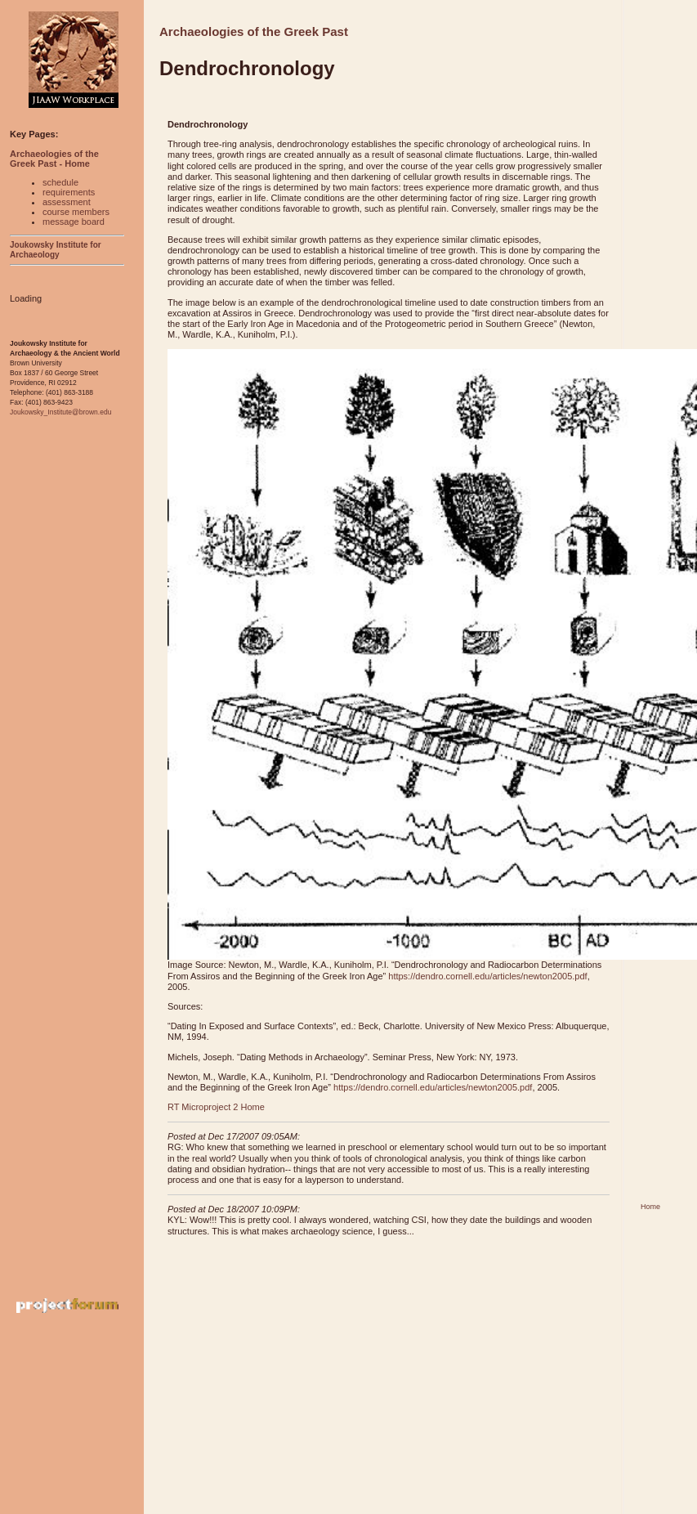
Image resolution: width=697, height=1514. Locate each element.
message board (73, 221)
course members (75, 212)
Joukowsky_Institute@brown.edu (60, 412)
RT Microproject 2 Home (216, 1107)
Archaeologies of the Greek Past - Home (54, 158)
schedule (60, 182)
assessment (66, 202)
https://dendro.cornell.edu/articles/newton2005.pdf (487, 976)
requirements (68, 192)
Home (650, 1207)
